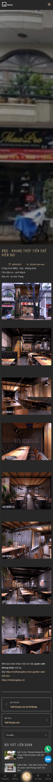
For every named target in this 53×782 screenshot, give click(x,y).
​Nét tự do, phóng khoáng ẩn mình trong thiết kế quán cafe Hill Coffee (32, 755)
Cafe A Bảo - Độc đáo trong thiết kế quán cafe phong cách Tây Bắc (32, 768)
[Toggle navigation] (49, 5)
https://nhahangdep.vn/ (13, 680)
